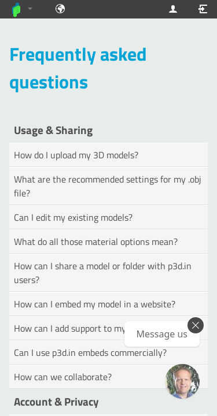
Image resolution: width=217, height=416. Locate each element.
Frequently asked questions (78, 67)
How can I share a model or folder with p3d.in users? (103, 273)
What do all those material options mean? (96, 241)
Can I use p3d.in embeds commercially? (90, 352)
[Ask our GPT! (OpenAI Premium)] (182, 381)
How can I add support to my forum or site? (98, 328)
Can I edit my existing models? (73, 217)
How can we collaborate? (63, 377)
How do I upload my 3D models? (76, 155)
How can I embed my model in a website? (94, 304)
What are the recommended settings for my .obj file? (107, 186)
